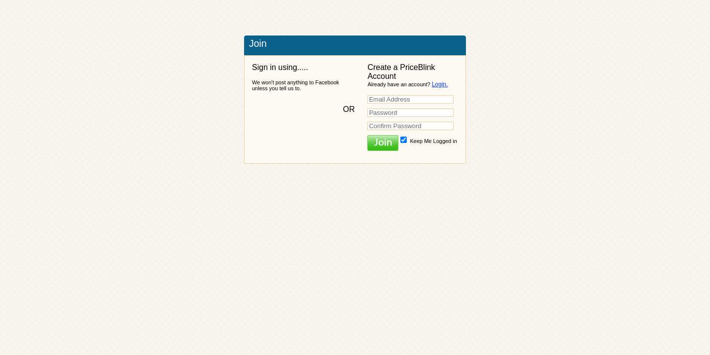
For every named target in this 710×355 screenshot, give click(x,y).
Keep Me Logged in (428, 141)
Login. (440, 84)
